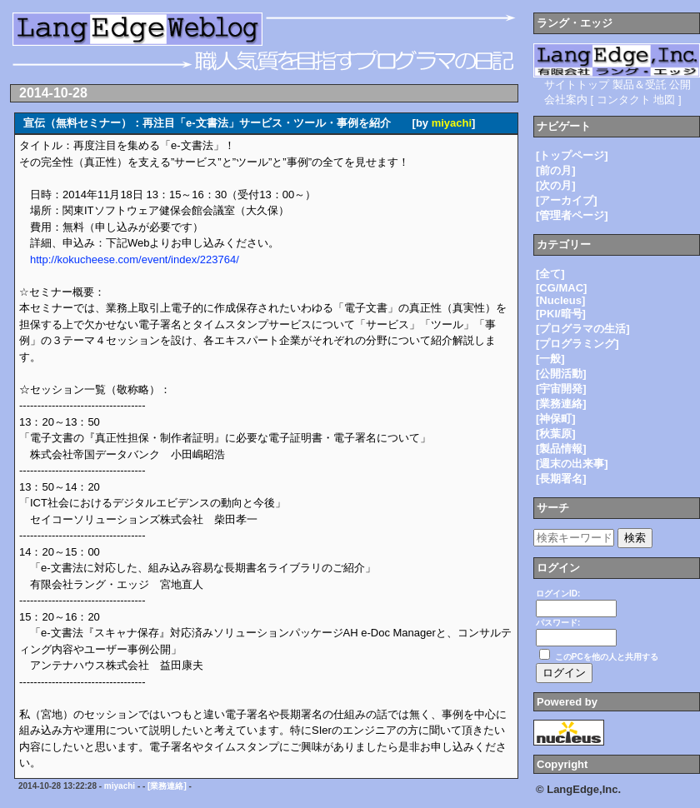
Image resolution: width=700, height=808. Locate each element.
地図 (664, 99)
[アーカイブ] (567, 200)
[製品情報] (561, 448)
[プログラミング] (577, 343)
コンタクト (624, 99)
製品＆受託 (639, 84)
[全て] (550, 273)
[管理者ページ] (572, 215)
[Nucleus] (560, 300)
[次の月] (556, 185)
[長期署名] (561, 478)
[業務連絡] (167, 786)
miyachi (452, 123)
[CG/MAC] (561, 288)
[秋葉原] (556, 433)
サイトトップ (576, 84)
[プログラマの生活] (583, 328)
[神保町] (556, 418)
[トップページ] (572, 155)
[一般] (550, 358)
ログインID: (558, 593)
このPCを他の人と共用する (606, 656)
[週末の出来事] (572, 463)
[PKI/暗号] (561, 313)
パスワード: (558, 622)
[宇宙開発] (561, 388)
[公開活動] (561, 373)
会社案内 (566, 99)
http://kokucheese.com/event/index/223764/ (134, 259)
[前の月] (556, 170)
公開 (680, 84)
